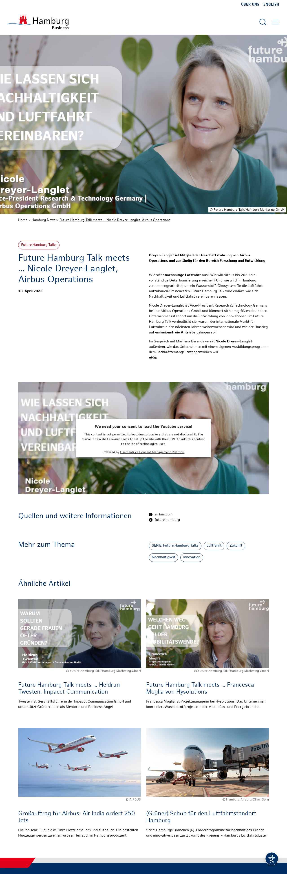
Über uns (250, 4)
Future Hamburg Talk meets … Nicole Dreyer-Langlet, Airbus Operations (115, 220)
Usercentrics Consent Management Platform (152, 452)
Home (22, 220)
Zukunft (236, 545)
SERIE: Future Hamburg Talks (175, 545)
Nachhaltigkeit (163, 557)
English (271, 4)
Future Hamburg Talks (39, 245)
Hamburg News (43, 220)
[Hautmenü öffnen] (275, 22)
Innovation (191, 557)
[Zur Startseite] (38, 22)
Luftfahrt (214, 545)
